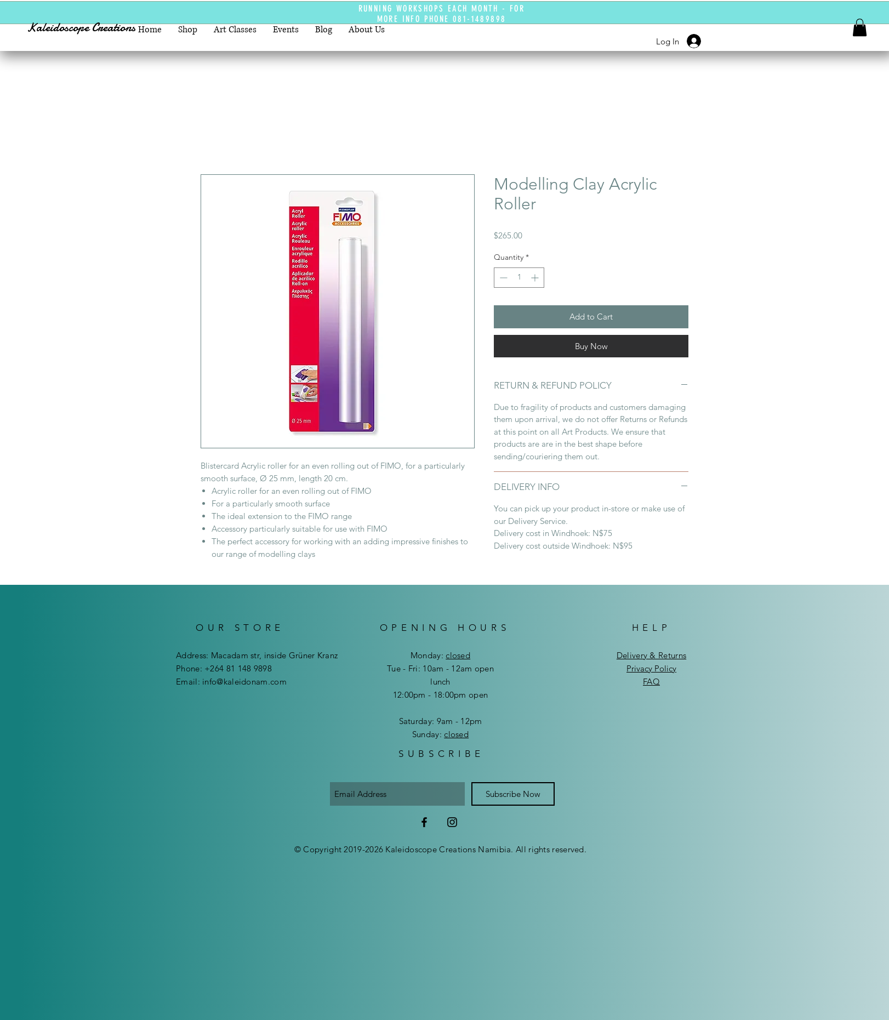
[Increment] (536, 277)
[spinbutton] (519, 277)
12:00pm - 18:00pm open (440, 695)
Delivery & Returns (651, 655)
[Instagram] (452, 822)
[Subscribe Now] (513, 794)
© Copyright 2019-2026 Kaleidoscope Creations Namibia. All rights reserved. (440, 849)
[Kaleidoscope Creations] (91, 27)
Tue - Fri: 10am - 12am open (440, 668)
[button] (859, 27)
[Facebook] (424, 822)
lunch (440, 681)
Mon (419, 655)
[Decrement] (502, 277)
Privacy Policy (651, 668)
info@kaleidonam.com (244, 681)
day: (449, 655)
